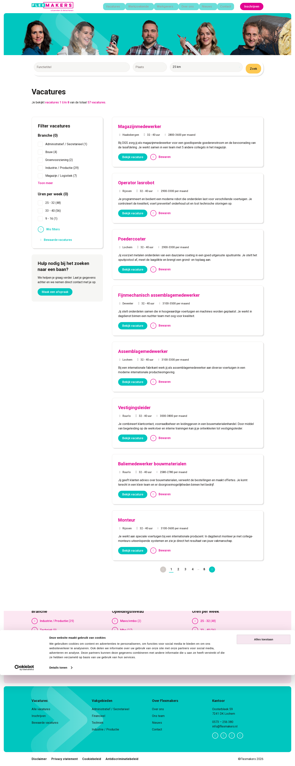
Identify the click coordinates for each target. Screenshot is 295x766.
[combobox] (75, 69)
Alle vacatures (41, 709)
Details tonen (58, 758)
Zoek (253, 69)
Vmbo (124, 657)
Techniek (46, 630)
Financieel (98, 716)
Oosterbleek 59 (222, 709)
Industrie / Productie (54, 621)
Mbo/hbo (126, 639)
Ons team (158, 716)
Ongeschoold (129, 648)
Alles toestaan (263, 730)
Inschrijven (251, 6)
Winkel (44, 657)
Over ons (187, 6)
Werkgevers (164, 6)
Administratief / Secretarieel (110, 709)
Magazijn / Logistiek (54, 639)
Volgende (213, 570)
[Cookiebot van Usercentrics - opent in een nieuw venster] (24, 758)
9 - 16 (204, 639)
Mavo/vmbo (128, 621)
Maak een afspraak (55, 292)
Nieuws (207, 6)
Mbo (123, 630)
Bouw (44, 648)
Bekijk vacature (132, 157)
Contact (226, 6)
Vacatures (110, 6)
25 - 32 (205, 621)
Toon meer (43, 667)
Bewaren (165, 157)
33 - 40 (205, 630)
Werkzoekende (136, 6)
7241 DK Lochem (223, 713)
